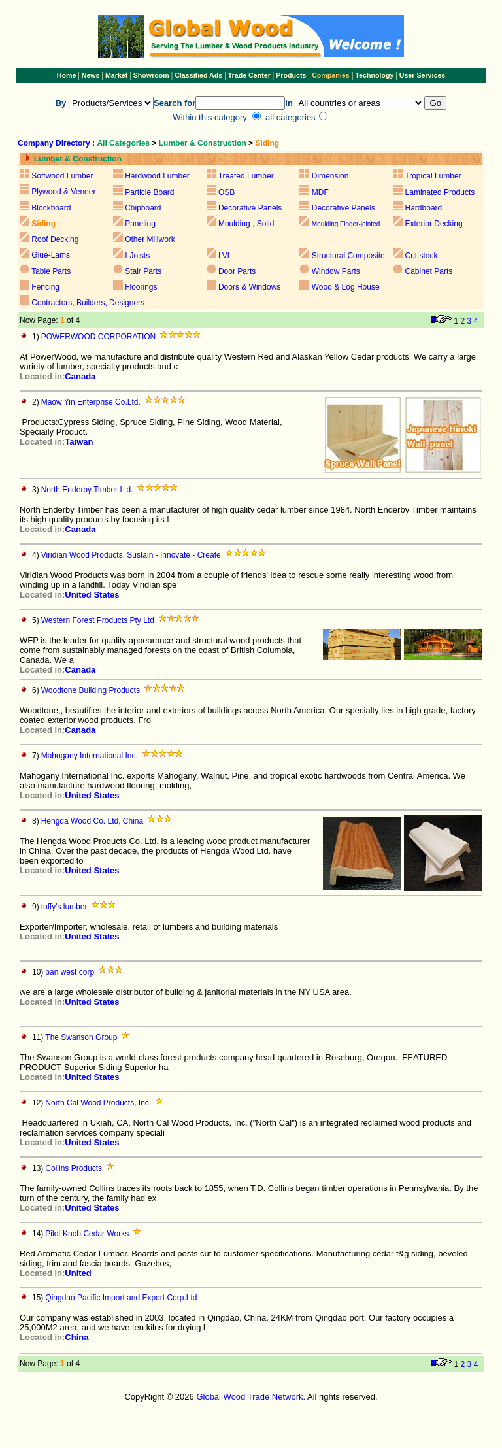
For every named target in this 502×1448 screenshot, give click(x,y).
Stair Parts (143, 271)
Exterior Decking (434, 223)
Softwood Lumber (62, 175)
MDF (320, 192)
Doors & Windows (249, 287)
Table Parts (51, 271)
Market (116, 75)
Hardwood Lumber (157, 175)
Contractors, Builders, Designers (87, 302)
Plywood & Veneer (63, 191)
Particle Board (149, 192)
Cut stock (421, 255)
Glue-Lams (50, 255)
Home (66, 75)
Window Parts (336, 271)
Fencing (45, 287)
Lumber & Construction (202, 143)
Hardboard (424, 207)
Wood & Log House (346, 287)
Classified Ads (198, 75)
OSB (226, 192)
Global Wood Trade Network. (250, 1397)
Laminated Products (440, 192)
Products (292, 75)
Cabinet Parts (429, 271)
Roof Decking (54, 239)
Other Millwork (150, 239)
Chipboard (143, 207)
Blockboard (51, 207)
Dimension (330, 175)
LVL (224, 255)
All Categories (124, 143)
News (90, 75)
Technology (374, 75)
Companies (330, 75)
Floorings (141, 287)
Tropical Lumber (433, 175)
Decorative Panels (250, 207)
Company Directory (54, 143)
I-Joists (137, 255)
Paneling (140, 223)
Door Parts (237, 271)
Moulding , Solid (246, 223)
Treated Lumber (246, 175)
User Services (422, 75)
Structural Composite (348, 255)
